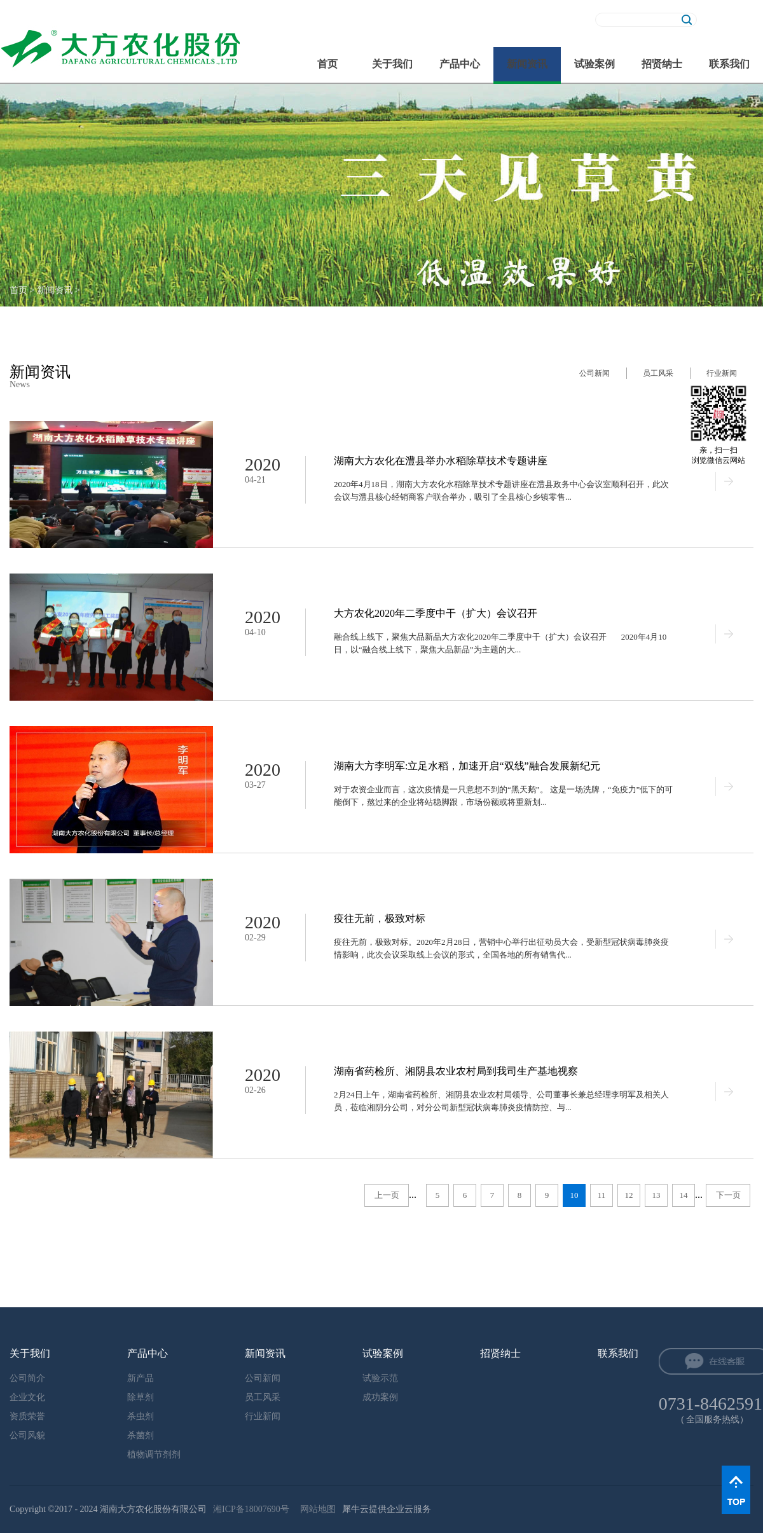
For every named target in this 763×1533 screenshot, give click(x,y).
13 (656, 1195)
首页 (327, 63)
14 (684, 1195)
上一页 (387, 1195)
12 (629, 1195)
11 (602, 1195)
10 (574, 1195)
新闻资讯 (54, 290)
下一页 (728, 1195)
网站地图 (316, 1509)
